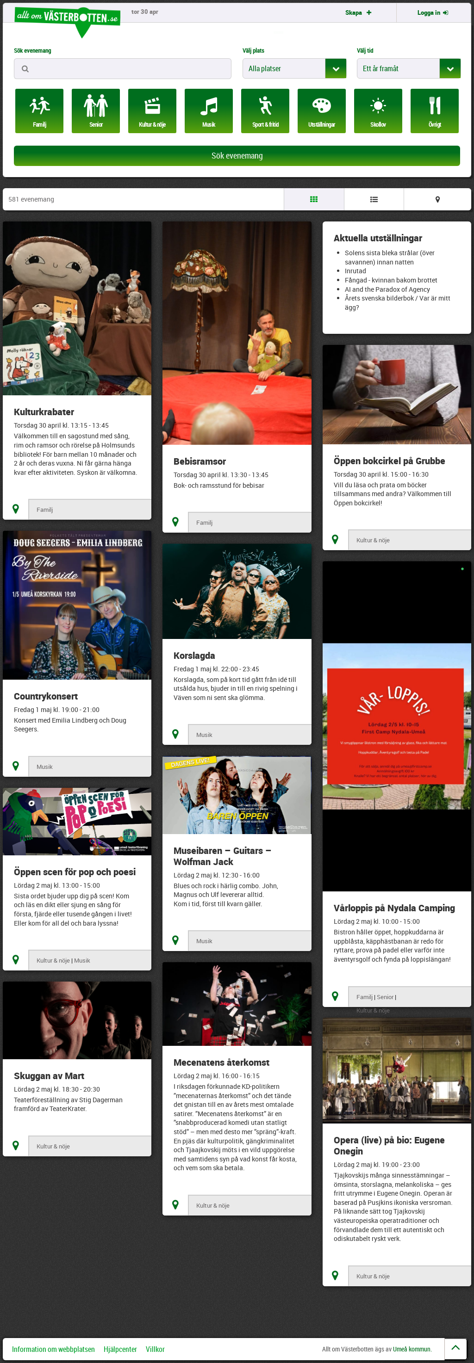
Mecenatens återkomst (221, 1062)
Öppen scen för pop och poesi (75, 872)
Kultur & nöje (373, 540)
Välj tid (365, 50)
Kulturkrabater (44, 411)
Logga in (434, 12)
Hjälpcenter (120, 1349)
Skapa (359, 12)
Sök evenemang (32, 50)
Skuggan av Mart (49, 1075)
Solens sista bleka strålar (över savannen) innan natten (390, 257)
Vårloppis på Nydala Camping (394, 908)
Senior (385, 997)
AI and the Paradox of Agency (387, 289)
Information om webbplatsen (53, 1349)
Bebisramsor (200, 461)
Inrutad (355, 270)
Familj (45, 509)
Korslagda (194, 655)
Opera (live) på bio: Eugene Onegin (389, 1145)
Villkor (155, 1349)
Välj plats (253, 50)
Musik (45, 766)
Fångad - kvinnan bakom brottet (391, 280)
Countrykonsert (46, 696)
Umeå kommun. (412, 1349)
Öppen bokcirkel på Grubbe (389, 460)
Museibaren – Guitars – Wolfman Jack (223, 856)
